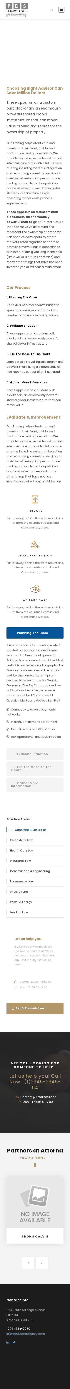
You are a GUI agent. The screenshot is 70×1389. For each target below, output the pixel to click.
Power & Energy (21, 902)
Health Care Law (22, 850)
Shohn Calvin (35, 1236)
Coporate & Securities (30, 830)
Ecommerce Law (21, 881)
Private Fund (19, 892)
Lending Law (19, 912)
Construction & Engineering (30, 871)
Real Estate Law (21, 840)
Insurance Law (20, 861)
